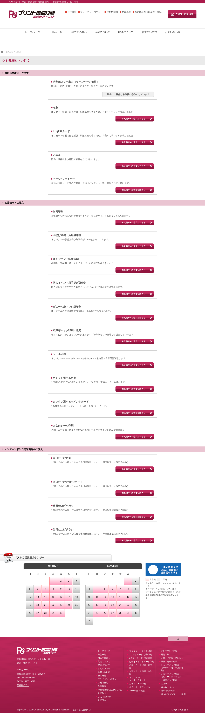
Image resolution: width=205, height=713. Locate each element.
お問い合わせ (172, 32)
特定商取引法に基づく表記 (148, 11)
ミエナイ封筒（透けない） (173, 657)
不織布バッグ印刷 (169, 679)
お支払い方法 (149, 32)
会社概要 (71, 11)
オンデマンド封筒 (169, 650)
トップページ (32, 32)
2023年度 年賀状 (137, 690)
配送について (126, 32)
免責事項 (126, 11)
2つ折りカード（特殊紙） (141, 657)
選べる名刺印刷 (168, 690)
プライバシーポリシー (91, 11)
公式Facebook (104, 696)
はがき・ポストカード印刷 (141, 661)
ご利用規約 (112, 11)
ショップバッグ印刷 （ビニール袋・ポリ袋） (172, 675)
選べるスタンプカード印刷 (173, 694)
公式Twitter (103, 693)
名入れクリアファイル (139, 687)
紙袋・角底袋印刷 (169, 661)
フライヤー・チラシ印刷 (140, 650)
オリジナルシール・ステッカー (138, 679)
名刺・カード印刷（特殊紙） (140, 672)
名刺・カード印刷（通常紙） (140, 666)
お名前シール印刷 (137, 683)
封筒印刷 (165, 654)
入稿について (102, 32)
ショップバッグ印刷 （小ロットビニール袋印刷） (172, 667)
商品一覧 (57, 32)
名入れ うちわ (168, 687)
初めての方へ (79, 32)
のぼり (164, 683)
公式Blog (102, 700)
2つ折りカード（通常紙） (141, 654)
